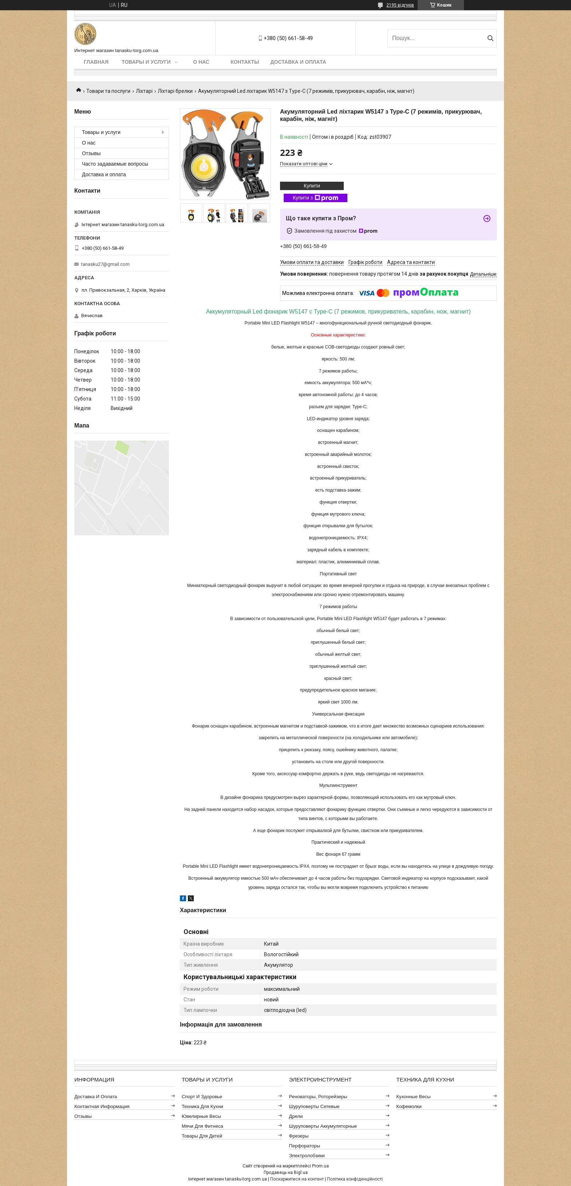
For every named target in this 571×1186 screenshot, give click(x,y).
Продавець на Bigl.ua (286, 1172)
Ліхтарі (144, 91)
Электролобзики (307, 1155)
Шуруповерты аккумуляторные (323, 1126)
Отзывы (91, 153)
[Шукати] (490, 38)
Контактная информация (101, 1106)
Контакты (245, 62)
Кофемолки (408, 1106)
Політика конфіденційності (355, 1179)
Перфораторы (304, 1145)
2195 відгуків (400, 5)
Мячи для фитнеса (202, 1126)
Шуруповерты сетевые (314, 1106)
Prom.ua (320, 1166)
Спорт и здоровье (202, 1096)
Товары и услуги (146, 62)
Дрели (296, 1116)
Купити (312, 186)
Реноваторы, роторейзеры (318, 1096)
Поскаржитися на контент (297, 1179)
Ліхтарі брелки (175, 91)
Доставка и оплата (298, 62)
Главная (96, 62)
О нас (201, 62)
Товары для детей (202, 1136)
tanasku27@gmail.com (105, 264)
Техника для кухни (202, 1106)
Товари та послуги (108, 91)
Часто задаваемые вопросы (115, 164)
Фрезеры (299, 1136)
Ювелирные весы (201, 1116)
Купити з (315, 198)
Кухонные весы (413, 1096)
